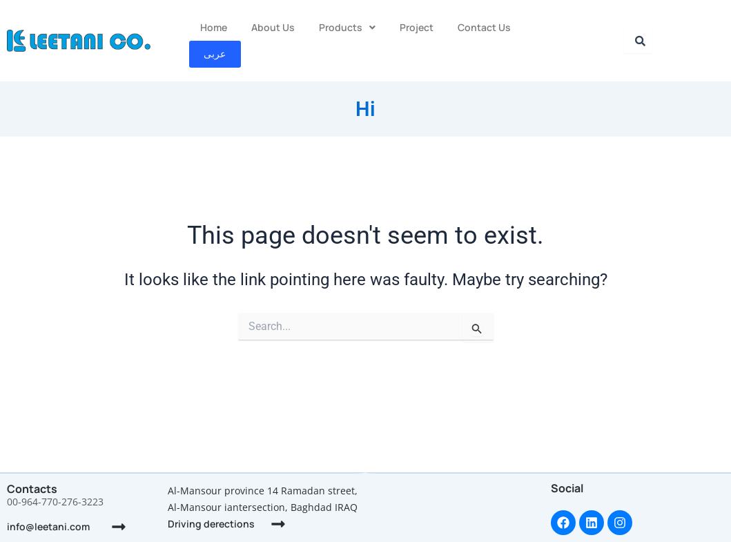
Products (347, 26)
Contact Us (484, 26)
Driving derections (211, 523)
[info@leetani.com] (118, 526)
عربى (549, 26)
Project (416, 26)
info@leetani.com (48, 526)
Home (213, 26)
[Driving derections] (278, 524)
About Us (273, 26)
